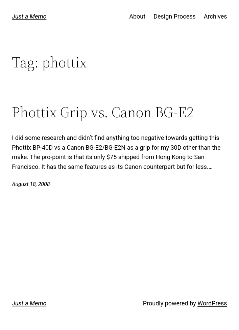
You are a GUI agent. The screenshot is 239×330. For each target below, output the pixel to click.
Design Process (174, 16)
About (137, 16)
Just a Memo (29, 16)
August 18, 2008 (31, 184)
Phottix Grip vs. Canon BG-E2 (103, 112)
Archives (215, 16)
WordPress (212, 303)
